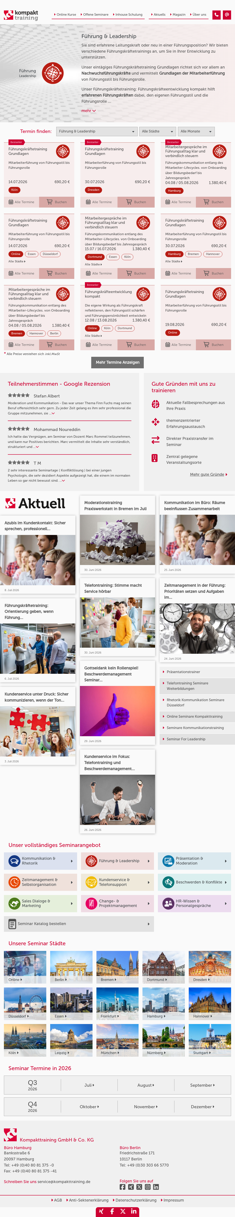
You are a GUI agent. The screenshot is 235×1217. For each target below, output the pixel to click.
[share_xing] (101, 1212)
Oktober (89, 1106)
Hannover (213, 254)
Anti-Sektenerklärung (87, 1200)
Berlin (54, 333)
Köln (14, 190)
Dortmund (95, 257)
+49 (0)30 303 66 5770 (148, 1165)
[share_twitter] (123, 1212)
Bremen (193, 254)
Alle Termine (22, 202)
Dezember (202, 1106)
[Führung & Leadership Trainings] (216, 15)
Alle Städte (16, 261)
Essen (32, 254)
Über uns (198, 15)
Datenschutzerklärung (135, 1200)
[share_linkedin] (133, 1212)
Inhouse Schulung (127, 15)
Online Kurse (65, 15)
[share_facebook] (112, 1212)
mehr (88, 110)
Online (15, 254)
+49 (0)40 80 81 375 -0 (32, 1165)
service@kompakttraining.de (64, 1181)
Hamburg (174, 191)
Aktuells (158, 15)
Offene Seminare (94, 15)
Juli (89, 1085)
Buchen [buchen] (57, 202)
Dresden (93, 190)
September (202, 1085)
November (145, 1106)
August (145, 1085)
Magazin (177, 15)
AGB (56, 1200)
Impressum (172, 1200)
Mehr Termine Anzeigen (117, 362)
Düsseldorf (50, 254)
